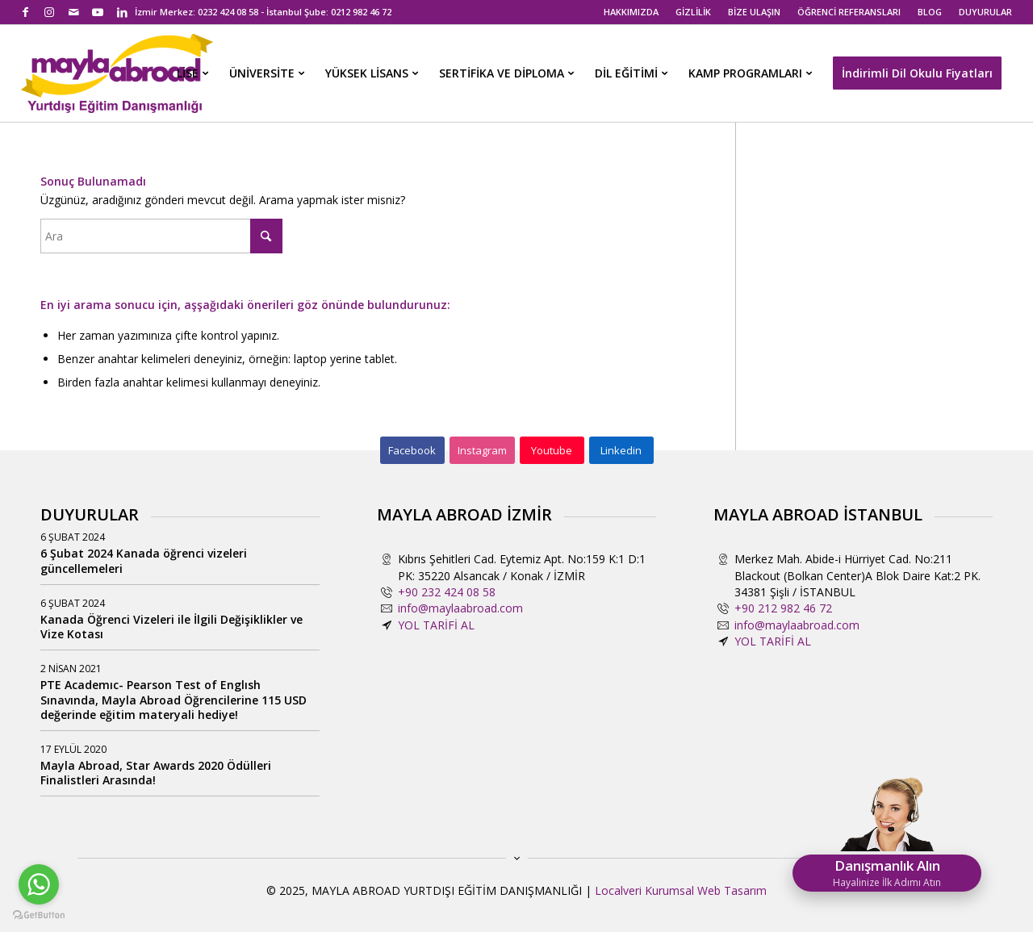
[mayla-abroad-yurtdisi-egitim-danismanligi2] (117, 73)
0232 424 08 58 (228, 12)
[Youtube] (552, 450)
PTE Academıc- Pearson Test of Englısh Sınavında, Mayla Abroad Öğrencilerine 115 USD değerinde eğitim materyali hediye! (173, 699)
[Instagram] (482, 450)
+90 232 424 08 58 (447, 592)
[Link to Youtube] (98, 12)
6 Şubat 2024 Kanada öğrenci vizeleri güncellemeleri (143, 560)
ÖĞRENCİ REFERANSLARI (849, 12)
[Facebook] (412, 450)
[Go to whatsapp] (39, 884)
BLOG (930, 12)
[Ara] (161, 236)
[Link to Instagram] (49, 12)
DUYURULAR (985, 12)
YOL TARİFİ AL (436, 625)
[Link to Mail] (74, 12)
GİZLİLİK (693, 12)
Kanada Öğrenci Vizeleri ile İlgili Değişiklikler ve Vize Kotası (171, 627)
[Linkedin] (621, 450)
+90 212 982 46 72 (783, 608)
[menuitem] (631, 12)
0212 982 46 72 (361, 12)
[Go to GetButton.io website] (39, 915)
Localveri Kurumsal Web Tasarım (681, 890)
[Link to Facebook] (25, 12)
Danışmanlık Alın (887, 872)
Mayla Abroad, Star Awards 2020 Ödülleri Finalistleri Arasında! (155, 773)
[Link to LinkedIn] (123, 12)
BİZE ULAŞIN (754, 12)
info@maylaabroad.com (460, 608)
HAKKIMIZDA (631, 12)
